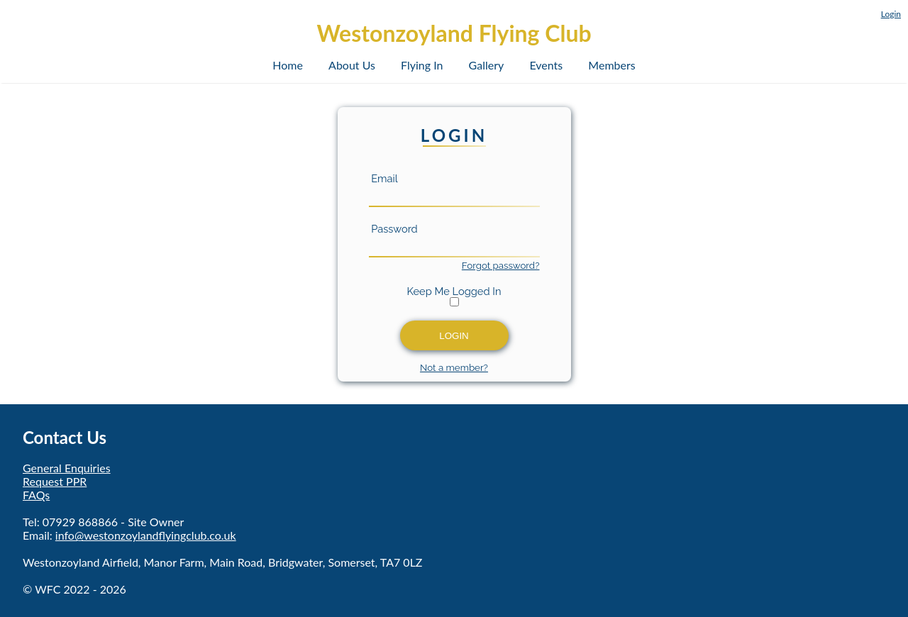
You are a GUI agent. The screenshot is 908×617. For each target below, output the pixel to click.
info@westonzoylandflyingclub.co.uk (145, 535)
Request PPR (55, 481)
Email (383, 178)
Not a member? (454, 367)
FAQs (36, 494)
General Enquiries (67, 467)
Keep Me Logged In (454, 291)
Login (891, 14)
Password (393, 229)
